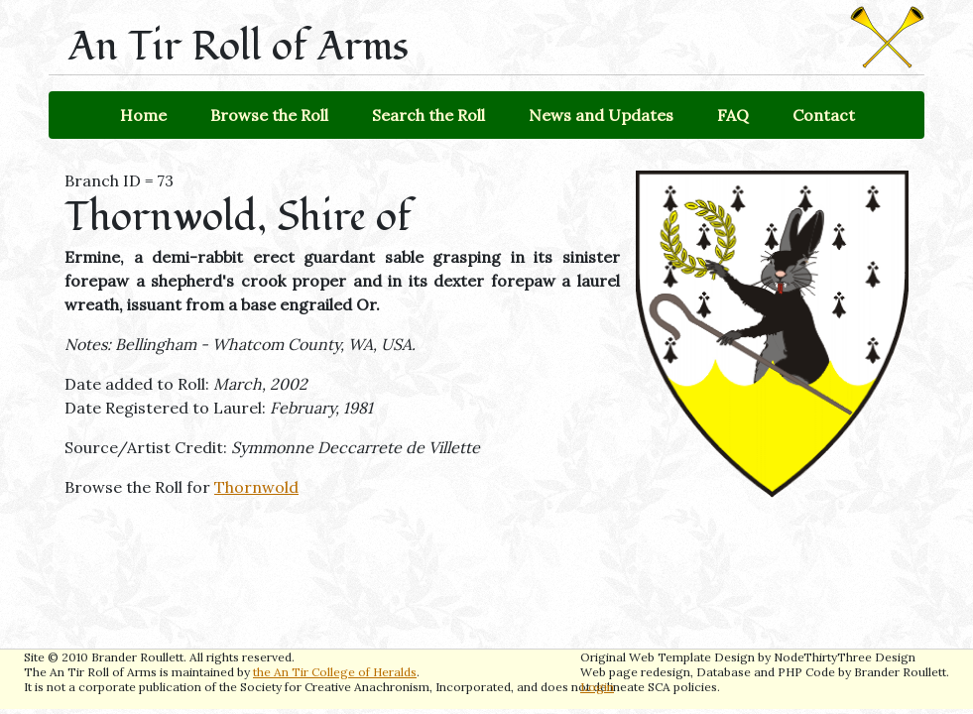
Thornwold (256, 487)
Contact (823, 115)
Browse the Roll (269, 115)
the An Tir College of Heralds (335, 671)
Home (143, 115)
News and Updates (601, 115)
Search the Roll (428, 115)
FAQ (733, 115)
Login (597, 686)
